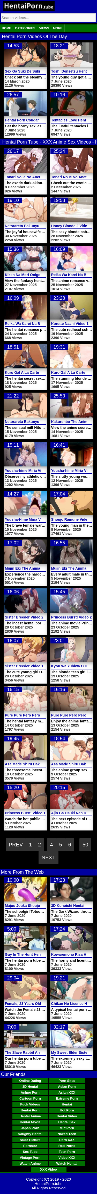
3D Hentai (30, 1087)
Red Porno (67, 1146)
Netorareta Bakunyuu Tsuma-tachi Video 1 (41, 422)
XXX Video (48, 1169)
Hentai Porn (30, 1110)
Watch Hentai (67, 1163)
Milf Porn (67, 1128)
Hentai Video (67, 1116)
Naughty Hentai (30, 1134)
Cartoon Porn (30, 1098)
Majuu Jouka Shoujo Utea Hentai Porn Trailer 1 (45, 906)
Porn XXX (66, 1140)
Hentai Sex (66, 1122)
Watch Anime (30, 1163)
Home (6, 28)
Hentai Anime (30, 1116)
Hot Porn (67, 1110)
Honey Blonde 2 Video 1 (71, 226)
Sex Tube (30, 1152)
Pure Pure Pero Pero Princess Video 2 (37, 715)
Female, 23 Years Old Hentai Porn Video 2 (40, 1004)
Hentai (67, 1104)
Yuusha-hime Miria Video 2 (74, 470)
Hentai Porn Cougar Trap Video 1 (33, 120)
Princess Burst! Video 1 (25, 813)
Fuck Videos (30, 1104)
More (57, 28)
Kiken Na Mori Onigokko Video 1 (33, 275)
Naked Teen (66, 1134)
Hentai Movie (30, 1122)
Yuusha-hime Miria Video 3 (28, 470)
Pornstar (30, 1146)
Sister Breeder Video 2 (24, 617)
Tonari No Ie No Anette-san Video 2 (35, 177)
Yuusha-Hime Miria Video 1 (28, 519)
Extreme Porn (67, 1098)
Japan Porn (30, 1128)
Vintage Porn (30, 1158)
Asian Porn (67, 1087)
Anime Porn (30, 1092)
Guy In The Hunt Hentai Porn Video (35, 954)
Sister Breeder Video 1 (24, 666)
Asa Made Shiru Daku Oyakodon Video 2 (39, 764)
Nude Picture (30, 1140)
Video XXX (66, 1158)
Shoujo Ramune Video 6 (72, 519)
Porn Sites (66, 1081)
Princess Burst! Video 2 (71, 617)
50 (85, 844)
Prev (16, 844)
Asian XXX (66, 1092)
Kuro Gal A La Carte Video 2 (29, 372)
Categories (25, 28)
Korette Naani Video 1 (69, 324)
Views (44, 28)
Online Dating (30, 1081)
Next (48, 857)
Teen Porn (67, 1152)
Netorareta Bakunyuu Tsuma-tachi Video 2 (41, 226)
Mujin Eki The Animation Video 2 (33, 568)
